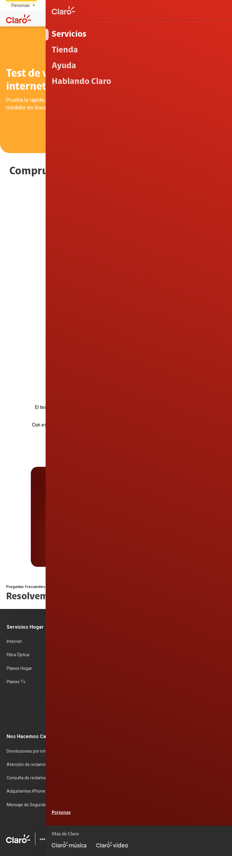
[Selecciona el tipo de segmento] (21, 5)
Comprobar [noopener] (116, 275)
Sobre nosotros (96, 672)
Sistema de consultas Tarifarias (196, 826)
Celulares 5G (169, 581)
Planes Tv (16, 606)
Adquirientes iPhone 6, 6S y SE (36, 710)
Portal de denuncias (101, 736)
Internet (14, 569)
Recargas (91, 594)
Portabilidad (93, 619)
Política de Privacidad (205, 816)
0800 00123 (207, 778)
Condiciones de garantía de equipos (144, 816)
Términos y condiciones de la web (194, 806)
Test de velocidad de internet (184, 619)
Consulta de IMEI (173, 569)
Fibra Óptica (18, 581)
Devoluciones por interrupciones (37, 672)
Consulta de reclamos (27, 698)
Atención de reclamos (27, 685)
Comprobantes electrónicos (183, 632)
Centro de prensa (98, 698)
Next (126, 377)
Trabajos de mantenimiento (108, 723)
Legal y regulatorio (208, 845)
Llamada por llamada (177, 644)
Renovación (93, 606)
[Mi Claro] (208, 19)
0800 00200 (168, 778)
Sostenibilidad (95, 685)
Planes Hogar (19, 594)
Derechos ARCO (143, 826)
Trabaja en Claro (97, 710)
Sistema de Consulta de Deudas (195, 835)
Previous (107, 377)
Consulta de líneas (174, 606)
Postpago (91, 581)
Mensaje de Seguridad (28, 723)
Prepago (90, 569)
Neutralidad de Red (140, 835)
